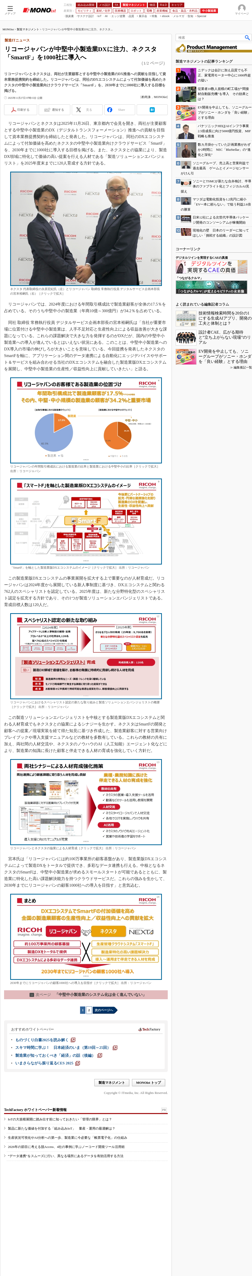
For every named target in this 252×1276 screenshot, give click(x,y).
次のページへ (104, 1010)
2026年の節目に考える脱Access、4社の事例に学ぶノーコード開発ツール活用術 (66, 1147)
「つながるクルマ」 (189, 278)
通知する (58, 110)
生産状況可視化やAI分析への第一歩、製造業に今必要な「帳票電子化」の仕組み (67, 1138)
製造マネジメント (28, 29)
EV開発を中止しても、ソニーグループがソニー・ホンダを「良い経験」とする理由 (225, 356)
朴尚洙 (146, 97)
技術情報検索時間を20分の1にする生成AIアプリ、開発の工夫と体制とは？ (225, 318)
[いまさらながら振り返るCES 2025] (47, 1063)
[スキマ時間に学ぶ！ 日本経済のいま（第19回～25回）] (66, 1048)
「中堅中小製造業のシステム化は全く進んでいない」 (88, 995)
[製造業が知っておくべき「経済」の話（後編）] (58, 1055)
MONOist (8, 29)
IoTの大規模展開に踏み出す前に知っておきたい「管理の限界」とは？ (60, 1119)
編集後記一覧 (243, 367)
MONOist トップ (148, 1083)
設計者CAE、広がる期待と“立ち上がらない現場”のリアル (225, 337)
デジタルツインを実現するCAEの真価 (202, 257)
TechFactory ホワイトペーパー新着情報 (35, 1110)
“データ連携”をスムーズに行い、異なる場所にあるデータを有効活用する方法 (65, 1156)
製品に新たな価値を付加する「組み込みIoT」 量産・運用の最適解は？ (61, 1128)
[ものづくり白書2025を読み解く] (45, 1040)
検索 (247, 37)
